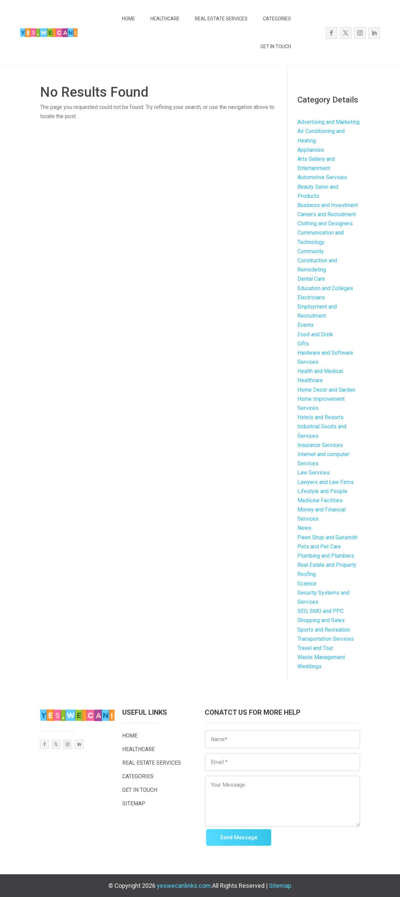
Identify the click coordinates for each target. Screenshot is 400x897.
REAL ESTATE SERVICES (221, 18)
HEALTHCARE (165, 18)
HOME (128, 18)
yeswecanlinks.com (184, 885)
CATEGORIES (277, 18)
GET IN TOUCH (275, 46)
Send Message (238, 837)
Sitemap (280, 885)
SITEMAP (133, 803)
